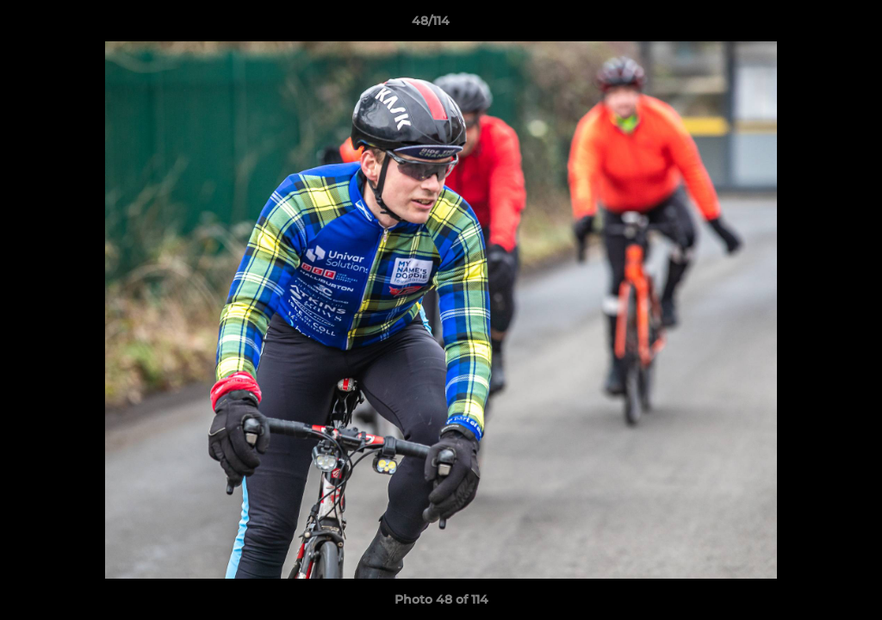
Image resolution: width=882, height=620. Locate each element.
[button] (809, 25)
